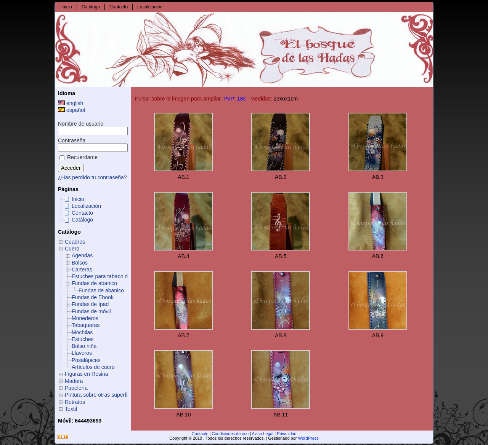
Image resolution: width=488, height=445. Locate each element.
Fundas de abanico (94, 283)
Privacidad (286, 433)
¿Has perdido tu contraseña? (92, 177)
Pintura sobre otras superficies (101, 395)
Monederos (85, 318)
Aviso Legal (263, 433)
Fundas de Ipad (90, 304)
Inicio (78, 199)
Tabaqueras (86, 325)
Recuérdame (78, 157)
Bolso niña (84, 346)
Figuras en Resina (86, 374)
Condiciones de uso (230, 433)
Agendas (82, 255)
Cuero (72, 249)
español (71, 110)
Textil (71, 409)
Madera (74, 381)
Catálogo (82, 220)
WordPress (308, 438)
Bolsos (80, 263)
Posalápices (86, 360)
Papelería (76, 388)
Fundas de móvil (91, 311)
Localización (86, 206)
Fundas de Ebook (93, 297)
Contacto (82, 213)
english (70, 103)
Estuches (83, 339)
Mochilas (82, 332)
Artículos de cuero (93, 367)
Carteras (82, 269)
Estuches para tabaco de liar (105, 276)
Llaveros (82, 353)
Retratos (75, 402)
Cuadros (75, 242)
